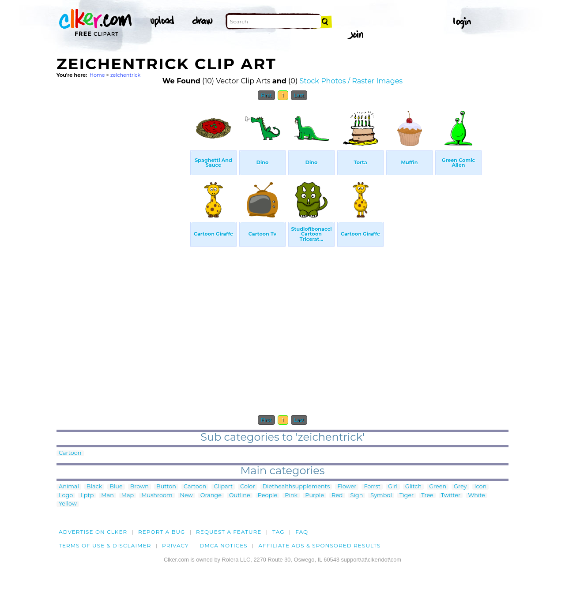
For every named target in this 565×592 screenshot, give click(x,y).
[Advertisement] (122, 237)
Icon (481, 487)
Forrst (372, 487)
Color (247, 487)
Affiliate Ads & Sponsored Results (319, 545)
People (268, 495)
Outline (239, 495)
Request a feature (228, 531)
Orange (211, 495)
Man (107, 495)
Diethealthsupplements (296, 487)
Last (299, 95)
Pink (291, 495)
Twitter (450, 495)
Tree (427, 495)
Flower (346, 487)
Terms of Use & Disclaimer (105, 545)
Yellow (68, 504)
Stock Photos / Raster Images (351, 81)
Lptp (87, 495)
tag (278, 531)
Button (166, 487)
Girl (393, 487)
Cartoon (70, 453)
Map (127, 495)
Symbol (381, 495)
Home (97, 75)
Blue (115, 487)
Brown (139, 487)
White (476, 495)
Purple (314, 495)
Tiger (406, 495)
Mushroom (156, 495)
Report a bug (161, 531)
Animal (69, 487)
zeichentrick (125, 75)
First (266, 95)
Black (94, 487)
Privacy (175, 545)
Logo (66, 495)
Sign (356, 495)
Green (437, 487)
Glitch (413, 487)
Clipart (223, 487)
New (186, 495)
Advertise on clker (93, 531)
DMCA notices (224, 545)
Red (337, 495)
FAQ (301, 531)
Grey (460, 487)
